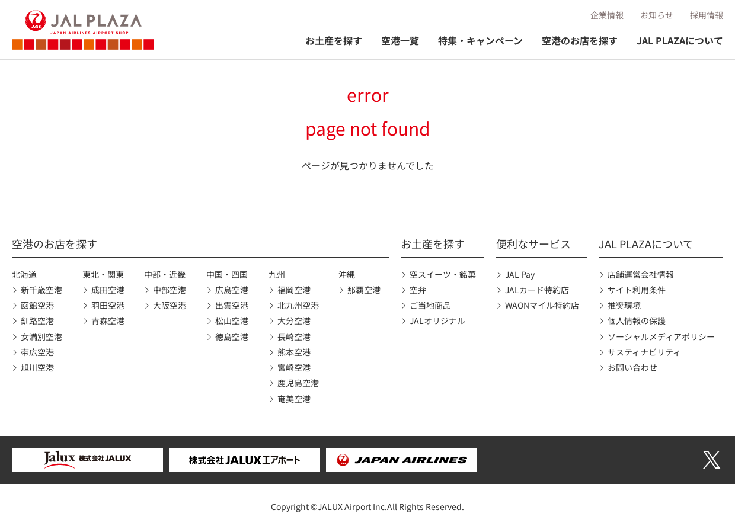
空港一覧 (400, 40)
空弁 (418, 290)
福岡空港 (294, 290)
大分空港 (294, 320)
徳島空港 (231, 336)
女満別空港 (41, 336)
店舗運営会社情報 (641, 274)
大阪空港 (169, 305)
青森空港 (107, 320)
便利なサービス (533, 243)
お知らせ (656, 15)
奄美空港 (294, 399)
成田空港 (107, 290)
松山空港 (231, 320)
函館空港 (37, 305)
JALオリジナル (437, 320)
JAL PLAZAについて (680, 40)
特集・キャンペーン (480, 40)
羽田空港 (107, 305)
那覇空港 (364, 290)
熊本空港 (294, 352)
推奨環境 (624, 305)
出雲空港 (231, 305)
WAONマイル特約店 (542, 305)
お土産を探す (333, 40)
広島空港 (231, 290)
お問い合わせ (632, 367)
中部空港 (169, 290)
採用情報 (706, 15)
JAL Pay (520, 274)
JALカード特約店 (537, 290)
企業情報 (607, 15)
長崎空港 (294, 336)
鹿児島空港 (298, 383)
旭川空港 (37, 367)
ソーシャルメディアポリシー (661, 336)
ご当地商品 (430, 305)
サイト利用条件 (637, 290)
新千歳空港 (41, 290)
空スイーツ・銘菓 (443, 274)
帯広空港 (37, 352)
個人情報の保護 (637, 320)
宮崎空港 (294, 367)
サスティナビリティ (644, 352)
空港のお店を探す (580, 40)
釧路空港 (37, 320)
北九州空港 (298, 305)
